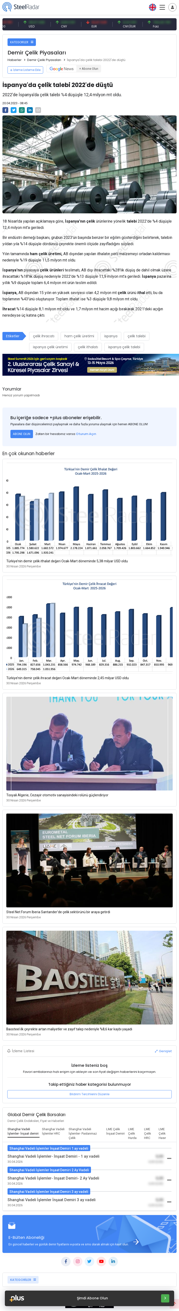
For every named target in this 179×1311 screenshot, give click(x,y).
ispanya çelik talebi (124, 347)
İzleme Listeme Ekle (25, 70)
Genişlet (163, 1051)
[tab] (24, 1131)
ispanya (110, 336)
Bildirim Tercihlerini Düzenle (89, 1094)
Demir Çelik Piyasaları (44, 60)
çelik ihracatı (43, 336)
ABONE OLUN (21, 434)
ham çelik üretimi (79, 336)
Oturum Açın (86, 434)
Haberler (15, 60)
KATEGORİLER (21, 42)
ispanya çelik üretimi (50, 347)
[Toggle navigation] (172, 7)
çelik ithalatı (88, 347)
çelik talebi (137, 336)
